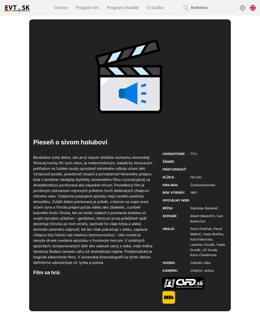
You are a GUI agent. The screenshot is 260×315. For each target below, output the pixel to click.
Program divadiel (123, 7)
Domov (61, 7)
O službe (155, 7)
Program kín (87, 7)
